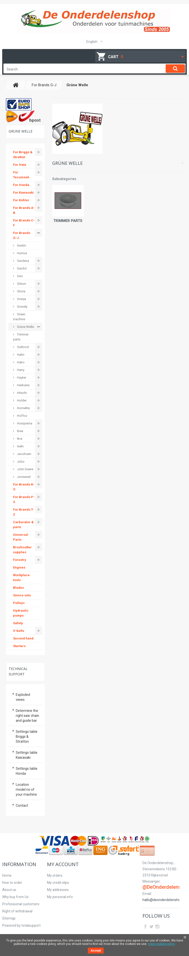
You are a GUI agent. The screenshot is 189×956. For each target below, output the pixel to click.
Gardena (22, 261)
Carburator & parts (23, 524)
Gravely (21, 306)
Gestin (21, 245)
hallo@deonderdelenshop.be (164, 900)
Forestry (19, 560)
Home (7, 875)
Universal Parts (20, 537)
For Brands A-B (24, 210)
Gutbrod (22, 347)
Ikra (19, 438)
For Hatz (19, 165)
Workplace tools (21, 577)
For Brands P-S (24, 499)
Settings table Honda (26, 771)
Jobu (20, 461)
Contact (22, 805)
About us (9, 890)
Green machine (19, 316)
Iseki (20, 446)
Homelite (23, 408)
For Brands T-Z (23, 512)
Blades (18, 587)
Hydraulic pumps (21, 613)
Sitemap (9, 918)
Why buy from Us (15, 897)
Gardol (21, 268)
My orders (55, 875)
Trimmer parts (67, 220)
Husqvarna (24, 423)
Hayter (21, 377)
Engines (19, 567)
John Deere (24, 469)
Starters (19, 646)
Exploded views (23, 697)
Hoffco (21, 416)
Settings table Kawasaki (26, 755)
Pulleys (19, 603)
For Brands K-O (23, 487)
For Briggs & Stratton (22, 154)
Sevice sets (22, 595)
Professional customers (20, 904)
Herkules (23, 385)
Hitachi (21, 393)
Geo (19, 276)
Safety (18, 623)
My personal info (60, 897)
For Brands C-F (24, 222)
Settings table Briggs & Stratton (26, 736)
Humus (21, 253)
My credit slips (58, 883)
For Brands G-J (21, 235)
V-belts (18, 631)
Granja (21, 299)
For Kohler (21, 200)
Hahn (20, 354)
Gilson (21, 283)
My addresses (58, 890)
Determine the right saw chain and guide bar (27, 715)
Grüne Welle (25, 327)
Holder (21, 400)
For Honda (21, 185)
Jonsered (23, 477)
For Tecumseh (21, 174)
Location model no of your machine (26, 789)
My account (63, 864)
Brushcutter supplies (22, 549)
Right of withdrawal (17, 911)
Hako (20, 362)
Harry (20, 370)
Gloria (20, 291)
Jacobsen (23, 454)
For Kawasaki (23, 192)
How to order (12, 883)
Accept (96, 950)
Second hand (23, 638)
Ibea (19, 431)
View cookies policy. (161, 944)
